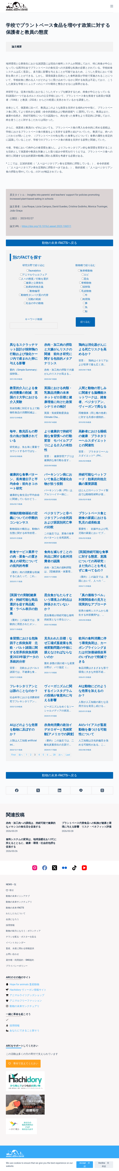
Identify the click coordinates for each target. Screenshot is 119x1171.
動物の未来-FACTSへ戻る (59, 243)
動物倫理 (34, 291)
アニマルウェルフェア (33, 274)
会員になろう (12, 919)
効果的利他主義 (33, 286)
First (13, 755)
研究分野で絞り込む (33, 265)
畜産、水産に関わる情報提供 (20, 948)
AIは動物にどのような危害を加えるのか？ (92, 690)
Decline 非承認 (103, 1164)
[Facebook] (16, 790)
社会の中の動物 (33, 303)
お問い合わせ (12, 954)
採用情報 (10, 925)
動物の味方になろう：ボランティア (23, 931)
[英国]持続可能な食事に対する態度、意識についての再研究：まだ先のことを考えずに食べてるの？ (93, 561)
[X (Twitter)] (38, 790)
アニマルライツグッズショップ (27, 995)
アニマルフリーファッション (26, 1000)
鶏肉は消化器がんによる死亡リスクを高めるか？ (92, 349)
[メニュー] (111, 6)
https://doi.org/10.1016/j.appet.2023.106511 (46, 226)
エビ (85, 274)
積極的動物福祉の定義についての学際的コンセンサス (24, 517)
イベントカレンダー (15, 942)
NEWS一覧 (11, 884)
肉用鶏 (85, 299)
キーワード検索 (33, 319)
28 (54, 755)
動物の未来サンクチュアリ (19, 902)
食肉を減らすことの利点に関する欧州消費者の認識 (58, 556)
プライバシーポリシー (17, 966)
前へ (21, 755)
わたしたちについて (15, 913)
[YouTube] (84, 867)
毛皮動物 (85, 291)
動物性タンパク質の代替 (33, 295)
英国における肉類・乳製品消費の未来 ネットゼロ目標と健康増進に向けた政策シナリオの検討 (58, 397)
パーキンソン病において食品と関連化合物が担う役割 (58, 479)
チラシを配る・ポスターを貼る (21, 936)
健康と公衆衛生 (33, 282)
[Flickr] (64, 867)
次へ (60, 755)
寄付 (10, 890)
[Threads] (102, 790)
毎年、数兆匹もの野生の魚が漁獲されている (24, 435)
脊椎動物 (85, 282)
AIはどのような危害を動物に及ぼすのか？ (23, 729)
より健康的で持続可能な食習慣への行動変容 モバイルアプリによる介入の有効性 (58, 440)
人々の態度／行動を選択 (33, 278)
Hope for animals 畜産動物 (24, 984)
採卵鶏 (85, 286)
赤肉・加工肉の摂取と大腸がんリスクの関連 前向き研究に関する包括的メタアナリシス (58, 354)
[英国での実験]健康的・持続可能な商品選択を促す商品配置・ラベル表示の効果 (24, 604)
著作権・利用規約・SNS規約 (20, 960)
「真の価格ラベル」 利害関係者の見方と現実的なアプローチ (92, 599)
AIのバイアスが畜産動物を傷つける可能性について (92, 729)
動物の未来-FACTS (15, 907)
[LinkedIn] (59, 790)
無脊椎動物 (85, 270)
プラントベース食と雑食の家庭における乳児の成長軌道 (92, 517)
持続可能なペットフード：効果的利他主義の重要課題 (92, 479)
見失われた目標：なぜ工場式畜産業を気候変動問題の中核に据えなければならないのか (58, 648)
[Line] (81, 790)
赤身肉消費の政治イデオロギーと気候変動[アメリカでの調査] (59, 729)
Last (68, 755)
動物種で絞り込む (85, 265)
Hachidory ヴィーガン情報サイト (28, 989)
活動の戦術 (33, 299)
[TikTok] (74, 867)
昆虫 (85, 278)
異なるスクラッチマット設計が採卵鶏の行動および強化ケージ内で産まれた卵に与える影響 (24, 354)
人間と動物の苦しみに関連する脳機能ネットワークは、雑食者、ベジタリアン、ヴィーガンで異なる (92, 397)
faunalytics (34, 270)
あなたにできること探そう (24, 1030)
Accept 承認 (84, 1164)
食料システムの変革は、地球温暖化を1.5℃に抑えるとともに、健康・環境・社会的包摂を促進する (31, 843)
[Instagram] (34, 867)
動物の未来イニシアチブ (18, 896)
